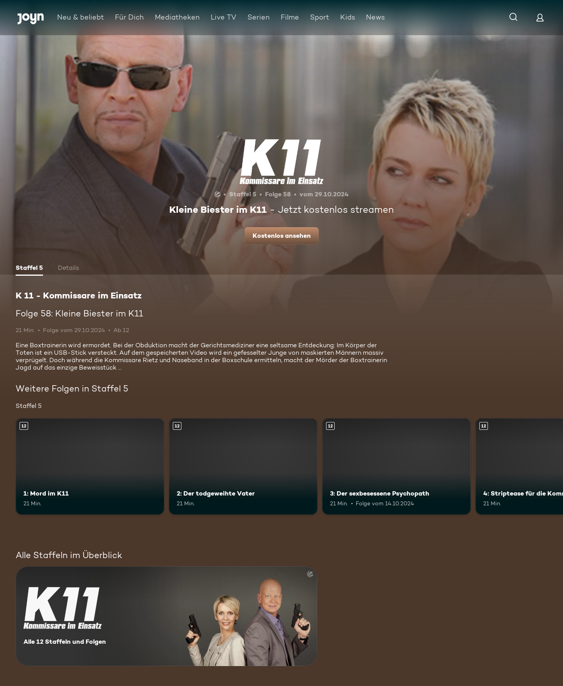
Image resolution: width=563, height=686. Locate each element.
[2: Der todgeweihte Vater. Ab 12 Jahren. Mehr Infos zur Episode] (243, 466)
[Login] (540, 17)
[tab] (29, 269)
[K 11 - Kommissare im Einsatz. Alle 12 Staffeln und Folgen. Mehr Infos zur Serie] (166, 616)
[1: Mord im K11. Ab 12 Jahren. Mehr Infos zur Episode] (90, 466)
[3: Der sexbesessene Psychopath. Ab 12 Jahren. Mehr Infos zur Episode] (396, 466)
